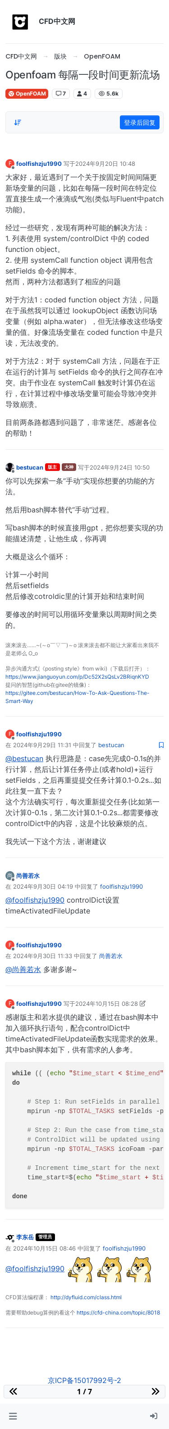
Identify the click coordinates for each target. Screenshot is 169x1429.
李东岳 (25, 1237)
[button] (13, 1416)
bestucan (29, 467)
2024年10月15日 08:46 (44, 1248)
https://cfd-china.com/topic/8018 (118, 1312)
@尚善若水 (23, 969)
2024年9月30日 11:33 (42, 955)
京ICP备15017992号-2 (84, 1380)
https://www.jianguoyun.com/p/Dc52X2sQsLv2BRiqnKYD (77, 676)
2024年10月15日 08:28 (106, 1003)
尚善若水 (28, 875)
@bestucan (24, 758)
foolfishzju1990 (39, 163)
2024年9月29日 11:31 (42, 745)
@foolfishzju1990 (34, 899)
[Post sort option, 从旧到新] (17, 122)
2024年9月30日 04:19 (43, 886)
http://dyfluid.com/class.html (86, 1297)
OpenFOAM (27, 93)
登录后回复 (139, 122)
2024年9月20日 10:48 (105, 163)
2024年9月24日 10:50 (120, 467)
